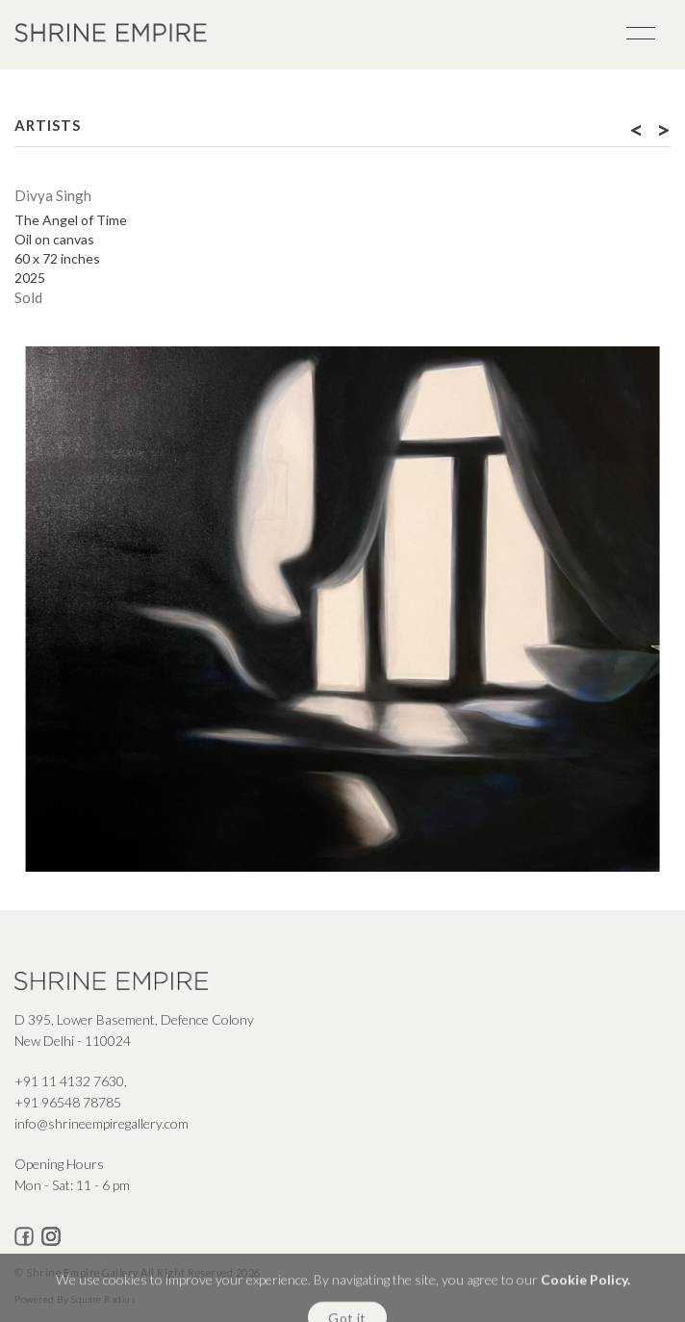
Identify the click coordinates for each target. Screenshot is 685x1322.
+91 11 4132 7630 (69, 1081)
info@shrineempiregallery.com (101, 1123)
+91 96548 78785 (67, 1102)
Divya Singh (52, 195)
